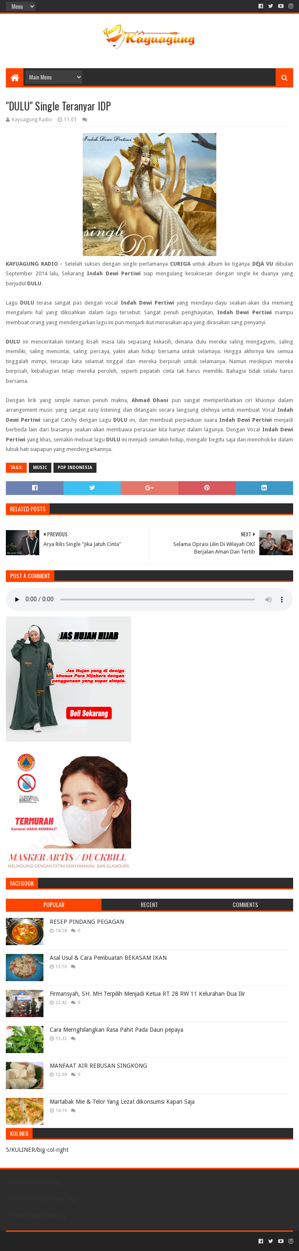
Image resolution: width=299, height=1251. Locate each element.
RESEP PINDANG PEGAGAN (87, 921)
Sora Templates (52, 1241)
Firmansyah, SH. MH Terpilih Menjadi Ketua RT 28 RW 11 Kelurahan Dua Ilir (147, 993)
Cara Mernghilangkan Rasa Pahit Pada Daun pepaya (116, 1029)
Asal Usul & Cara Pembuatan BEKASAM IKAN (108, 957)
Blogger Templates (100, 1241)
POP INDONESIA (75, 467)
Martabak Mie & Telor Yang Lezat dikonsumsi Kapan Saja (122, 1101)
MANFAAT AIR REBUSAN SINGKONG (98, 1065)
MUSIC (40, 467)
